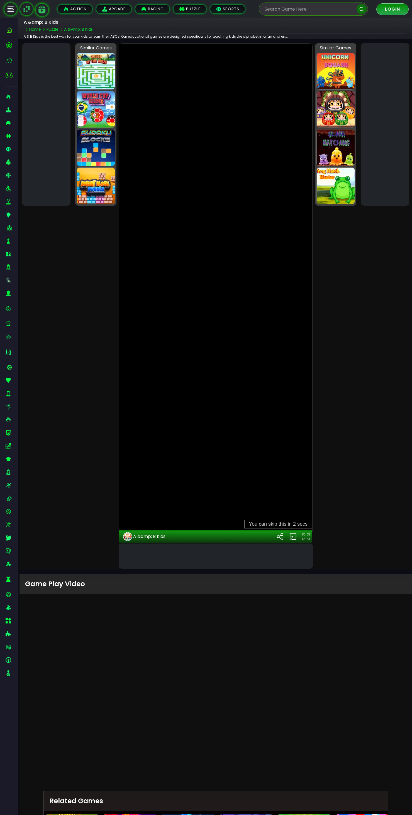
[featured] (12, 60)
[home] (12, 30)
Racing (152, 9)
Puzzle (190, 9)
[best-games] (12, 45)
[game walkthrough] (42, 10)
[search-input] (309, 9)
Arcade (114, 9)
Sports (227, 9)
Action (75, 9)
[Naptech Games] (26, 9)
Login (392, 9)
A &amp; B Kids (144, 536)
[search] (362, 9)
